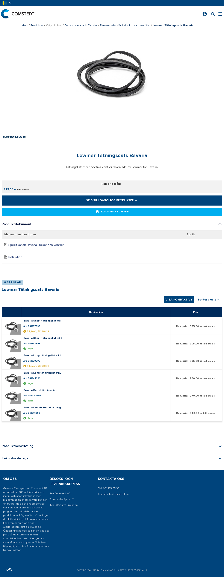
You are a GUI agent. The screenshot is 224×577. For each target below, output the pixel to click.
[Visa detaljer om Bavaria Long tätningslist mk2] (12, 378)
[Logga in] (204, 14)
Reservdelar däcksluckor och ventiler (125, 25)
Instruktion (15, 257)
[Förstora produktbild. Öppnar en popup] (15, 329)
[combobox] (209, 299)
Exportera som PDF (112, 212)
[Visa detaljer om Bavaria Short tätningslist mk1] (12, 326)
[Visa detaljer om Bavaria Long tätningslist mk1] (12, 360)
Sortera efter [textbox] (208, 299)
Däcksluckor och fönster (81, 25)
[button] (7, 3)
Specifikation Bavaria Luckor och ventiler (36, 245)
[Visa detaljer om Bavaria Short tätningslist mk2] (12, 343)
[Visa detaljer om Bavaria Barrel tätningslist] (12, 395)
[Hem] (18, 14)
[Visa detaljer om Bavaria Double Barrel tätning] (12, 412)
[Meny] (220, 14)
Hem (25, 25)
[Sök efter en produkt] (213, 14)
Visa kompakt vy (178, 299)
